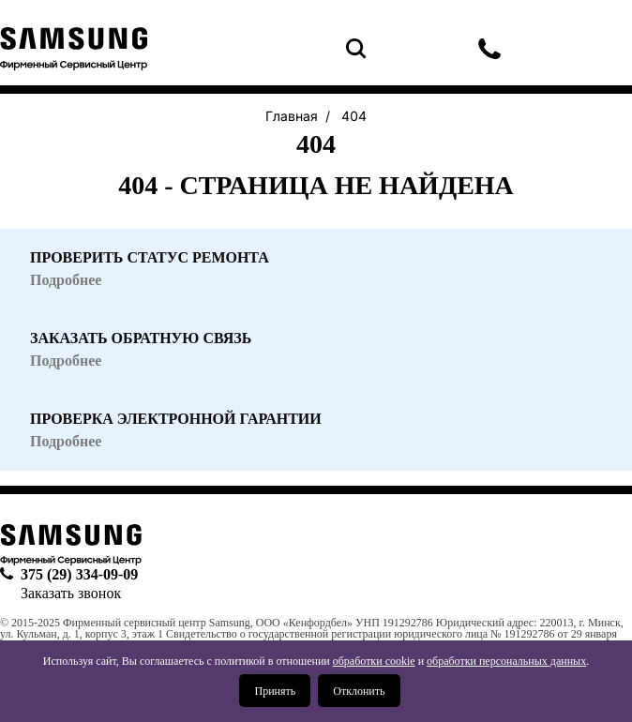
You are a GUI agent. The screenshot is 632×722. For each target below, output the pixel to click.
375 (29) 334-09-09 (489, 48)
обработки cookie (374, 661)
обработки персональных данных (506, 661)
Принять (274, 691)
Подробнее (65, 441)
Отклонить (358, 691)
